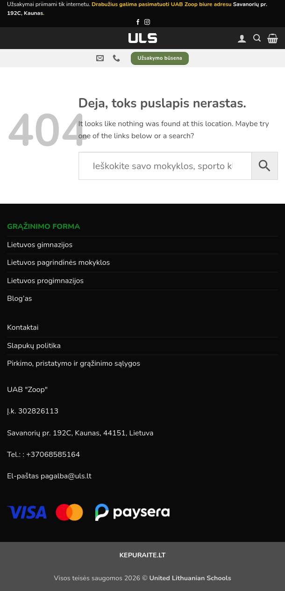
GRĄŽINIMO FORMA (43, 226)
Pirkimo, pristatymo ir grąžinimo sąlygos (73, 363)
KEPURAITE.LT (142, 555)
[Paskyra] (242, 38)
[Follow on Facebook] (138, 22)
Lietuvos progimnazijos (45, 281)
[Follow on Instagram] (147, 22)
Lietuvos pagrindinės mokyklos (58, 262)
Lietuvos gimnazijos (39, 245)
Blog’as (19, 298)
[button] (257, 38)
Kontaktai (22, 327)
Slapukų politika (34, 346)
